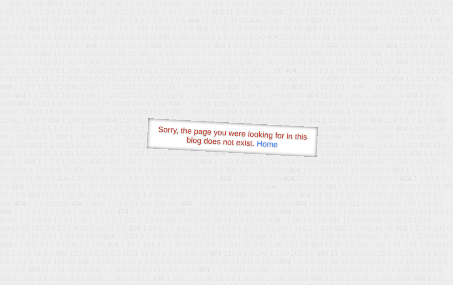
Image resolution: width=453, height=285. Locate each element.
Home (267, 144)
